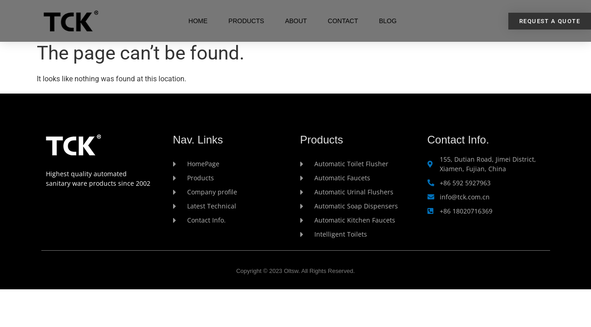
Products (246, 21)
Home (198, 21)
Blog (388, 21)
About (296, 21)
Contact (343, 21)
